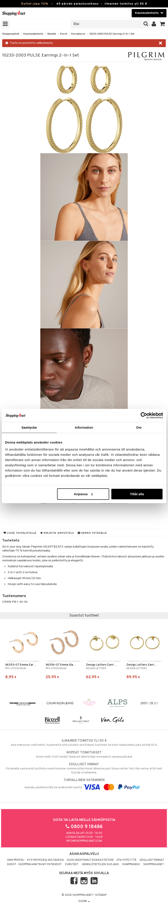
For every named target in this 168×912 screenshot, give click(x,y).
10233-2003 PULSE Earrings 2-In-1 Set (111, 34)
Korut (63, 34)
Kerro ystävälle (92, 533)
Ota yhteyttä (126, 860)
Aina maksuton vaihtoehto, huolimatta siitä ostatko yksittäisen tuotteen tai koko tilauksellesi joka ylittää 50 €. (84, 743)
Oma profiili (15, 860)
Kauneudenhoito (33, 34)
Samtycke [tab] (29, 427)
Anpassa (83, 494)
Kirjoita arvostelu (57, 533)
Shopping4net (10, 34)
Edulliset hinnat (152, 860)
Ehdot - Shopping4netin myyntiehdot (34, 864)
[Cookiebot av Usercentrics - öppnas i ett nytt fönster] (144, 415)
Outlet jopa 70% (34, 4)
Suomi (84, 901)
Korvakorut (78, 34)
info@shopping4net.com (84, 841)
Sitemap (101, 895)
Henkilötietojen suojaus (100, 864)
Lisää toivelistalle (20, 533)
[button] (162, 24)
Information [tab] (84, 427)
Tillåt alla (137, 494)
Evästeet (72, 864)
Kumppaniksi (131, 864)
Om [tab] (139, 427)
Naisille (51, 34)
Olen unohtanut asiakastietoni (90, 860)
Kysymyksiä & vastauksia (45, 860)
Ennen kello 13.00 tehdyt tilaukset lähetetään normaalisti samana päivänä (84, 754)
